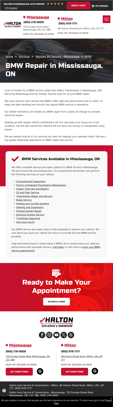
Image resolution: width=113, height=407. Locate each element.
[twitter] (63, 335)
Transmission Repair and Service (34, 196)
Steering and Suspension (30, 207)
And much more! (25, 222)
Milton (67, 19)
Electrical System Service (30, 214)
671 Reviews (11, 8)
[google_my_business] (40, 371)
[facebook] (42, 335)
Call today (58, 247)
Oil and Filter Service (27, 192)
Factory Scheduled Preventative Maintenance (41, 185)
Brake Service (23, 199)
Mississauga (38, 17)
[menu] (106, 19)
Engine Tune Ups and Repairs (32, 188)
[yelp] (71, 335)
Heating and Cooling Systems (32, 203)
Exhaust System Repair (28, 210)
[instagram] (49, 335)
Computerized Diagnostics (31, 181)
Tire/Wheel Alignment (28, 218)
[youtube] (56, 335)
